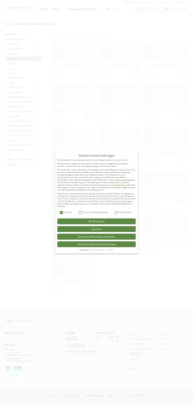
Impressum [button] (110, 250)
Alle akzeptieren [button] (96, 221)
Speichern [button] (96, 228)
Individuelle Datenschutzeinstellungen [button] (96, 244)
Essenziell (66, 212)
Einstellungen (120, 185)
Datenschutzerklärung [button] (97, 250)
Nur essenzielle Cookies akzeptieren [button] (96, 236)
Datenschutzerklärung (125, 180)
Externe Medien (123, 212)
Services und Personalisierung (93, 212)
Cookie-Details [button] (84, 250)
